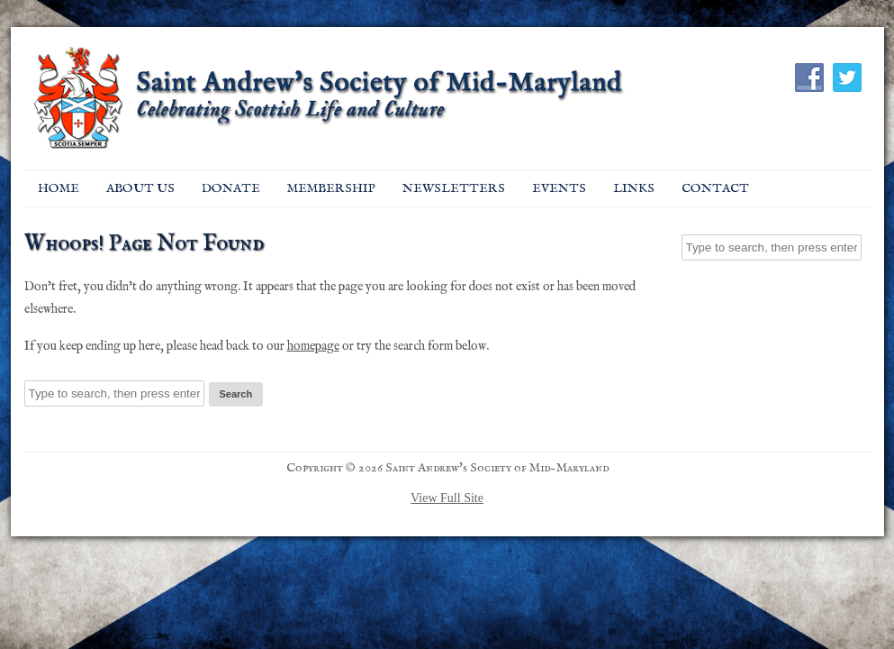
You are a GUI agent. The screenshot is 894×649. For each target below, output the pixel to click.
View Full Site (447, 498)
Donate (231, 188)
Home (58, 188)
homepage (313, 346)
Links (634, 188)
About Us (140, 188)
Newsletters (453, 188)
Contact (715, 188)
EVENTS (559, 188)
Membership (331, 188)
